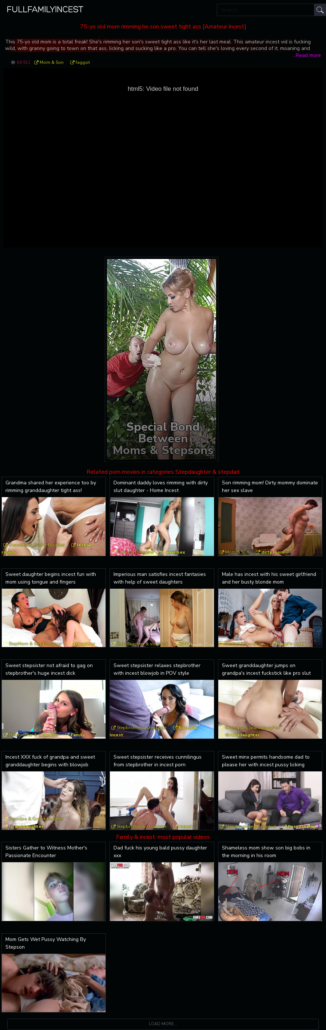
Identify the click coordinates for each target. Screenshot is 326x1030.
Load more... (163, 1024)
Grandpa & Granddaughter (252, 728)
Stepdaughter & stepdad (142, 644)
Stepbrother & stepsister (34, 735)
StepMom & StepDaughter (35, 644)
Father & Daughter (135, 552)
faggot (83, 62)
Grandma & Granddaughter (37, 545)
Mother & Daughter (244, 644)
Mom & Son (52, 62)
